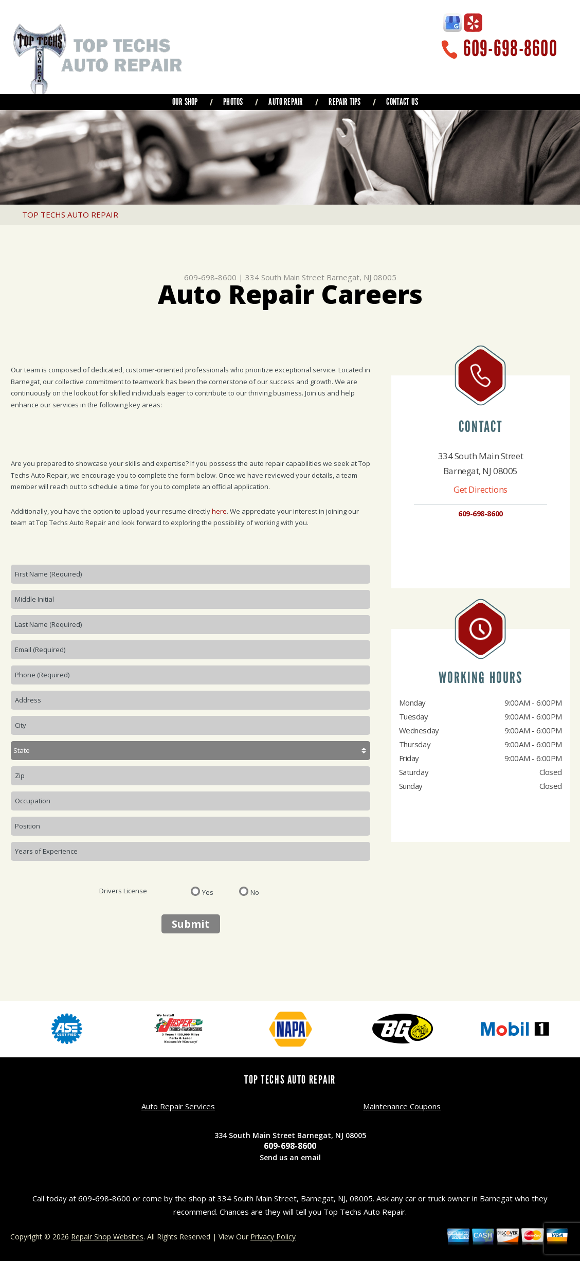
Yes (207, 892)
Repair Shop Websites (107, 1236)
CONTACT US (402, 101)
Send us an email (290, 1157)
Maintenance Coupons (402, 1106)
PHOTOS (233, 101)
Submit (191, 924)
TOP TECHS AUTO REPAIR (70, 214)
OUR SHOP (184, 101)
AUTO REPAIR (285, 101)
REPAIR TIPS (344, 101)
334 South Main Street (284, 277)
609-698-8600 (510, 48)
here (219, 511)
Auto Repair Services (178, 1106)
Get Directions (481, 489)
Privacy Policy (273, 1236)
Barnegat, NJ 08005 (361, 277)
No (254, 892)
